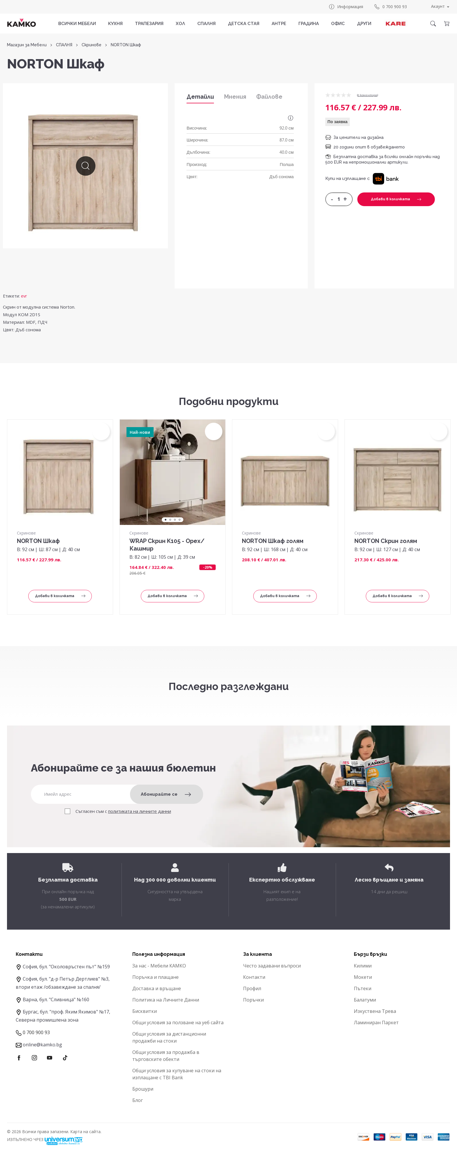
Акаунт (438, 6)
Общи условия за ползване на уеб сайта (178, 1022)
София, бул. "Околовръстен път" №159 (66, 966)
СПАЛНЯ (206, 23)
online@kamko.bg (42, 1044)
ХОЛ (180, 23)
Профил (252, 988)
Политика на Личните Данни (165, 1000)
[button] (385, 178)
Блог (137, 1100)
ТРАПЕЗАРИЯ (149, 23)
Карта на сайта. (85, 1131)
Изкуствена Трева (375, 1011)
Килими (363, 966)
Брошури (142, 1089)
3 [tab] (175, 520)
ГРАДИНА (308, 23)
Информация (345, 6)
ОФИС (338, 23)
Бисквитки (144, 1011)
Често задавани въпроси (272, 966)
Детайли (200, 96)
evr (24, 296)
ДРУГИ (364, 23)
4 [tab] (179, 520)
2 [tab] (170, 520)
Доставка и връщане (156, 988)
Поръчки (253, 1000)
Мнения (235, 96)
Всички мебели (77, 23)
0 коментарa (367, 95)
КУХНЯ (115, 23)
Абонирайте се (166, 794)
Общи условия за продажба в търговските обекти (165, 1055)
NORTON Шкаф (38, 540)
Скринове (91, 45)
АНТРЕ (279, 23)
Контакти (254, 977)
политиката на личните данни (139, 811)
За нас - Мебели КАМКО (159, 966)
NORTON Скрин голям (385, 540)
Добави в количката (396, 199)
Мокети (363, 977)
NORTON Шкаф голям (272, 540)
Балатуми (365, 1000)
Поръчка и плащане (155, 977)
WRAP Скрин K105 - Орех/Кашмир (167, 544)
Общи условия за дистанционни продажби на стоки (169, 1037)
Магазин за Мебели (27, 45)
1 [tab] (165, 520)
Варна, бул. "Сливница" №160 (56, 999)
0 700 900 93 (390, 6)
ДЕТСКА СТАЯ (243, 23)
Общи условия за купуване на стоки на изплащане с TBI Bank (176, 1074)
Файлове (269, 96)
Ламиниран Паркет (376, 1022)
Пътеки (362, 988)
